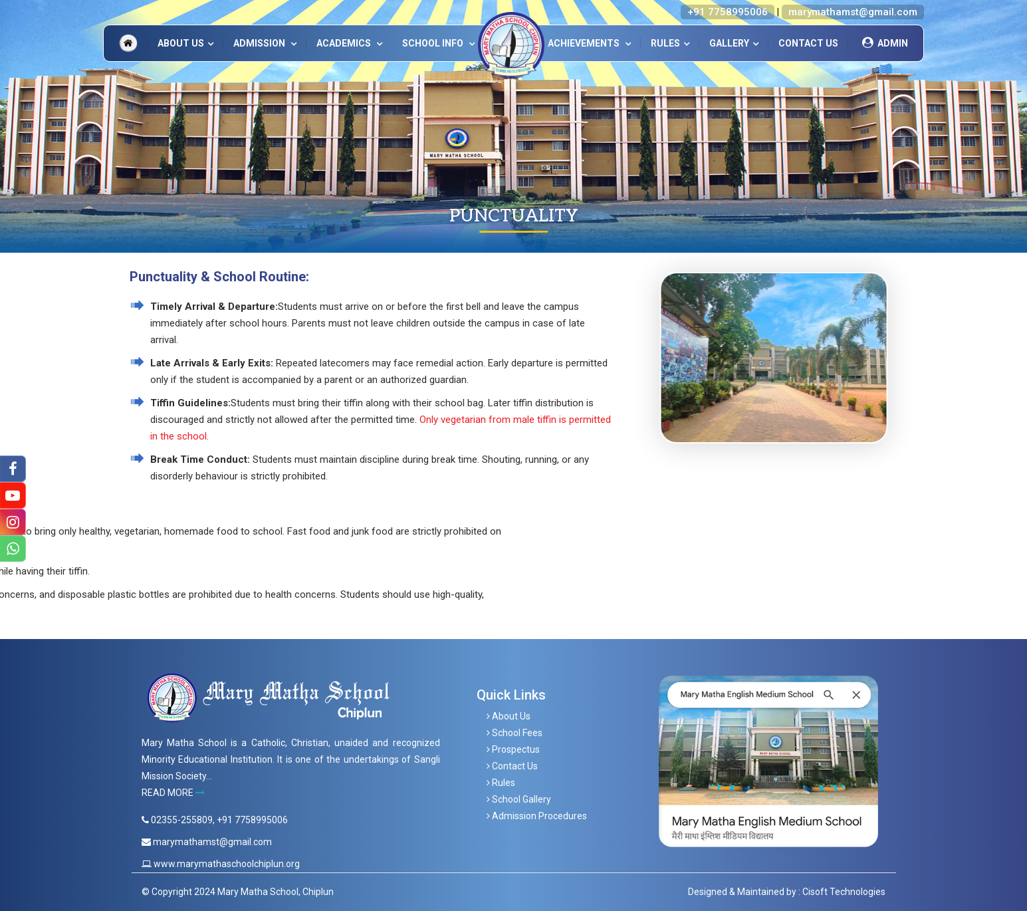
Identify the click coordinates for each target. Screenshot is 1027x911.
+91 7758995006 (727, 12)
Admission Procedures (537, 816)
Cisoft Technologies (843, 891)
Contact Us (808, 43)
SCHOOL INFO (433, 43)
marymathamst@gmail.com (852, 12)
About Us (181, 43)
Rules (665, 43)
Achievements (585, 43)
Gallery (729, 43)
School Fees (514, 732)
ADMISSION (260, 43)
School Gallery (519, 799)
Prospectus (513, 749)
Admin (883, 43)
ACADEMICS (344, 43)
